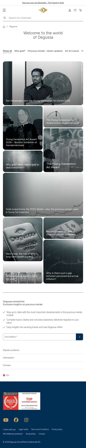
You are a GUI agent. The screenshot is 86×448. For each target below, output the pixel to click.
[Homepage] (4, 27)
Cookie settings (9, 429)
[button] (43, 375)
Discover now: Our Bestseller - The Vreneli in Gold (43, 3)
